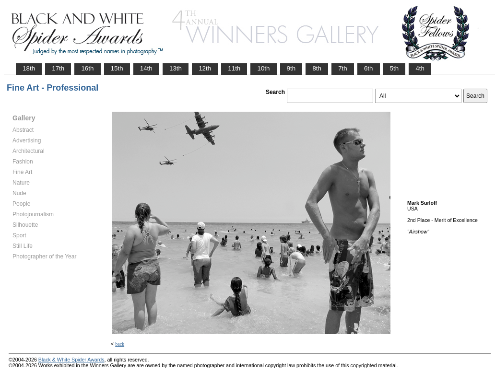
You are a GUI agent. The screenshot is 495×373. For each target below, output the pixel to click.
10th (263, 68)
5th (394, 68)
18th (28, 68)
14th (146, 68)
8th (317, 68)
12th (204, 68)
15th (117, 68)
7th (343, 68)
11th (234, 68)
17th (58, 68)
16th (87, 68)
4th (420, 68)
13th (175, 68)
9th (291, 68)
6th (368, 68)
